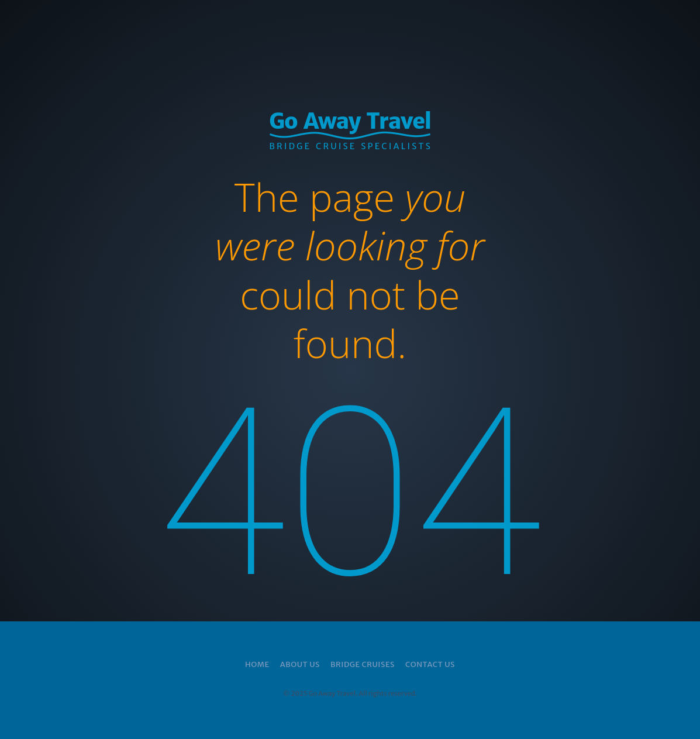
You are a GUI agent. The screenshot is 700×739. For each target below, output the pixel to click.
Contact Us (430, 664)
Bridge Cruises (362, 664)
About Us (300, 664)
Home (257, 664)
